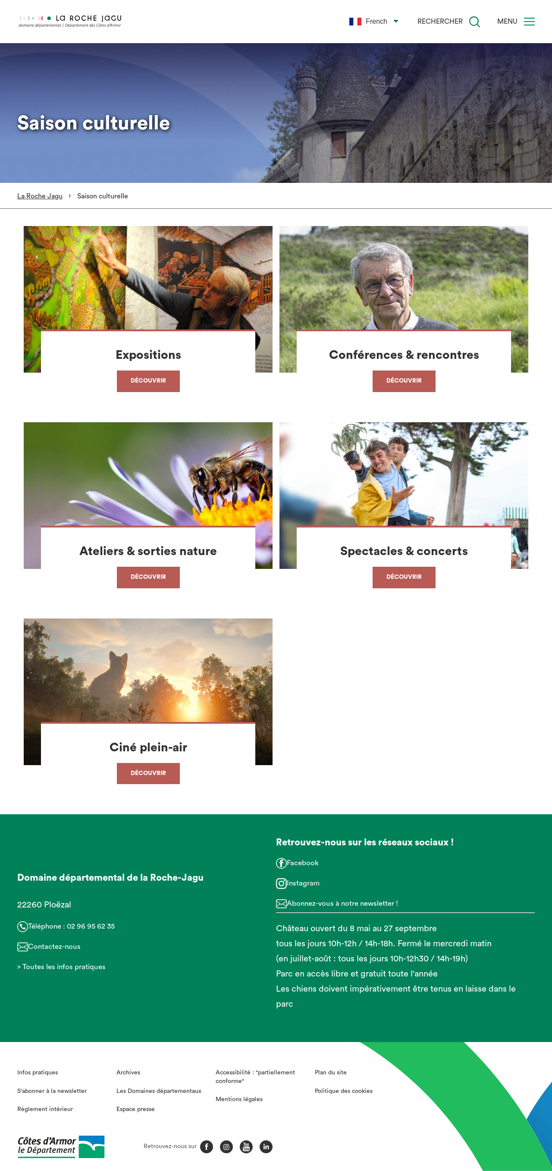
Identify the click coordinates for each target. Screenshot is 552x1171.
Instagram (303, 883)
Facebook (303, 862)
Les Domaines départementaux (158, 1091)
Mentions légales (239, 1099)
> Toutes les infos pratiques (61, 966)
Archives (128, 1073)
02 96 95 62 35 (91, 926)
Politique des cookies (344, 1091)
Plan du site (331, 1073)
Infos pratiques (37, 1073)
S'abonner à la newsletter (52, 1091)
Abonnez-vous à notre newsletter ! (342, 903)
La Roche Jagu (40, 196)
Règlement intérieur (45, 1109)
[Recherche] (474, 21)
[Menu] (529, 21)
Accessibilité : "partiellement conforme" (255, 1077)
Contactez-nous (54, 946)
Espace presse (135, 1109)
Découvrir (148, 381)
